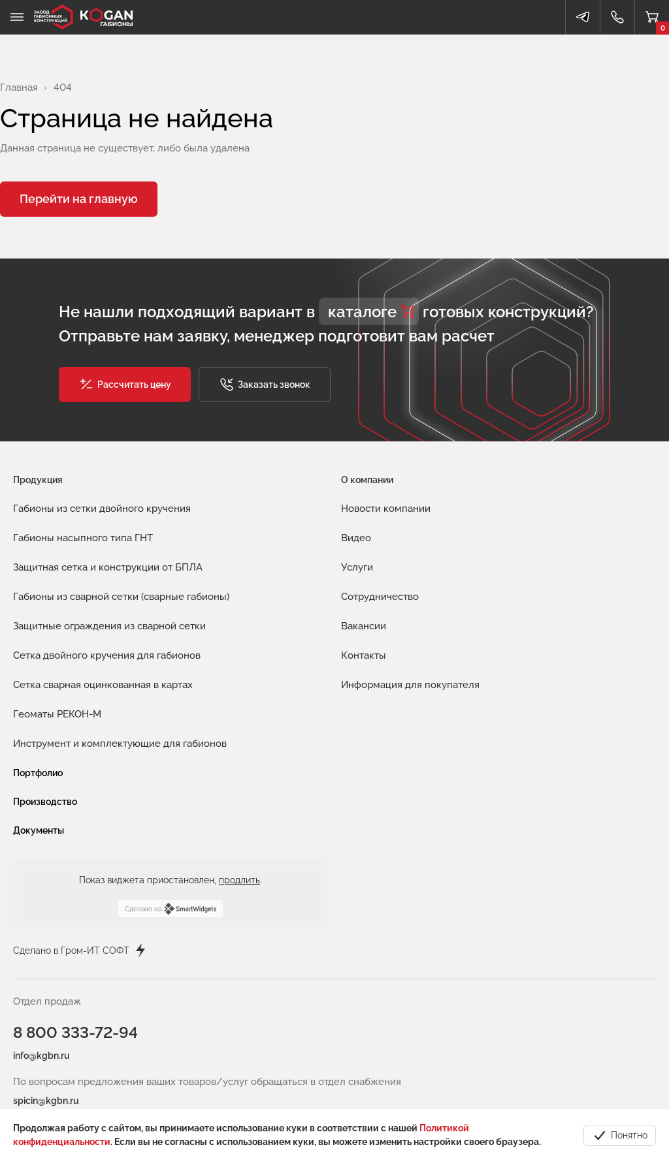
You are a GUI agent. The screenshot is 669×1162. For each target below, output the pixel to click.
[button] (125, 384)
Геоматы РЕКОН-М (57, 714)
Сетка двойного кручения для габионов (107, 655)
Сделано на (170, 909)
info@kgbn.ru (41, 1055)
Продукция (38, 480)
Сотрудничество (380, 597)
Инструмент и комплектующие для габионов (120, 743)
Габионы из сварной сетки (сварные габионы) (121, 597)
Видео (356, 538)
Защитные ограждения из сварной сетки (109, 626)
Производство (45, 801)
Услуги (357, 567)
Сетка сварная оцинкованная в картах (103, 685)
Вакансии (363, 626)
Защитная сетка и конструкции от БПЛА (108, 567)
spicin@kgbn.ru (46, 1100)
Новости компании (386, 508)
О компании (367, 480)
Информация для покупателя (410, 685)
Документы (38, 830)
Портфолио (38, 773)
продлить (239, 880)
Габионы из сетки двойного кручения (102, 508)
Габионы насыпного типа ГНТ (83, 538)
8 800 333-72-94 (75, 1032)
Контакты (363, 655)
